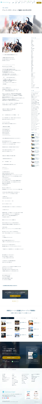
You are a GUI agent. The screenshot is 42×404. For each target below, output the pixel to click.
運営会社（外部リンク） (24, 375)
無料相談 (39, 2)
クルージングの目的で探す (15, 382)
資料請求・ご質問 (33, 378)
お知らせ (23, 380)
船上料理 (16, 2)
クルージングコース (23, 2)
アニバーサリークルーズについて (25, 374)
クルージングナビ (24, 383)
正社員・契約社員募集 (24, 379)
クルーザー (9, 2)
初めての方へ (3, 375)
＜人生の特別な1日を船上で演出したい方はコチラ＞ (10, 285)
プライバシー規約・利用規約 (25, 377)
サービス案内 (3, 374)
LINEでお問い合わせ (30, 1)
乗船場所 (19, 2)
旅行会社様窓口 (33, 381)
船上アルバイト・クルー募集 (25, 378)
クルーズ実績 (33, 2)
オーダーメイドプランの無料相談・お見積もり (36, 374)
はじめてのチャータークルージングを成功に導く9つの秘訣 (35, 377)
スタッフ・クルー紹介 (24, 376)
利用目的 (13, 2)
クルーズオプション (29, 2)
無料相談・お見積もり (11, 357)
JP (34, 1)
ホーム (3, 369)
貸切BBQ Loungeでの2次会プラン (5, 379)
